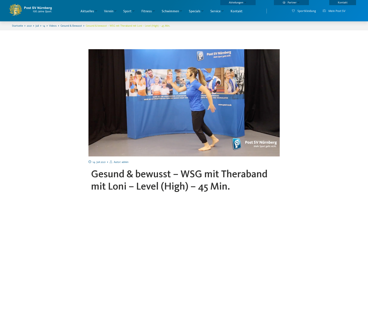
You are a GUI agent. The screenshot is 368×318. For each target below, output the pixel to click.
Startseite (17, 25)
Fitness (148, 11)
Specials (196, 11)
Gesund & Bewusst (71, 25)
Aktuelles (88, 11)
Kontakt (343, 2)
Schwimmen (172, 11)
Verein (110, 11)
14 (44, 25)
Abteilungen (237, 2)
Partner (290, 2)
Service (217, 11)
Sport (128, 11)
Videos (53, 25)
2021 (29, 25)
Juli (37, 25)
